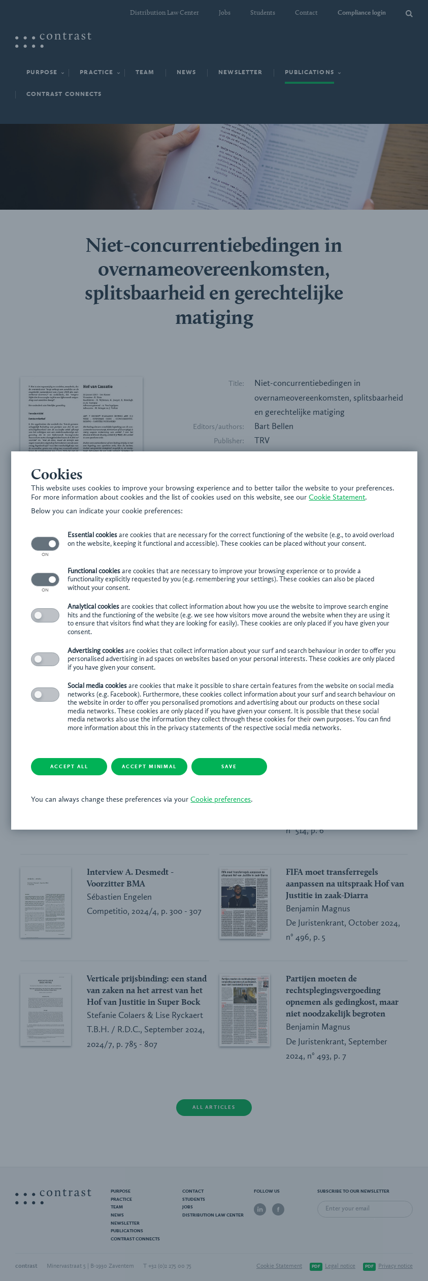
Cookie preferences (221, 800)
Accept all (69, 766)
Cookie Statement (337, 498)
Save (229, 766)
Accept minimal (149, 766)
